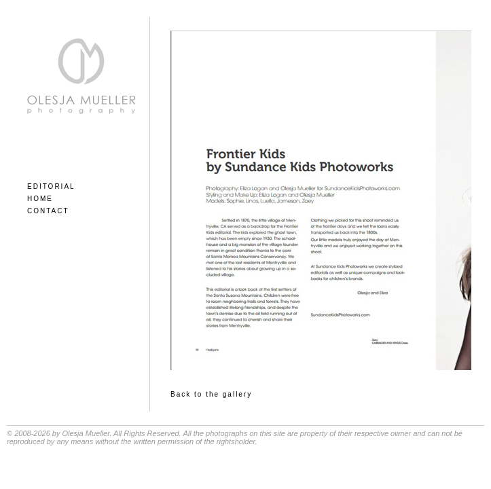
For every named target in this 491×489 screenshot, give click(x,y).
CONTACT (48, 211)
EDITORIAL (51, 186)
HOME (40, 198)
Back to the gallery (211, 394)
